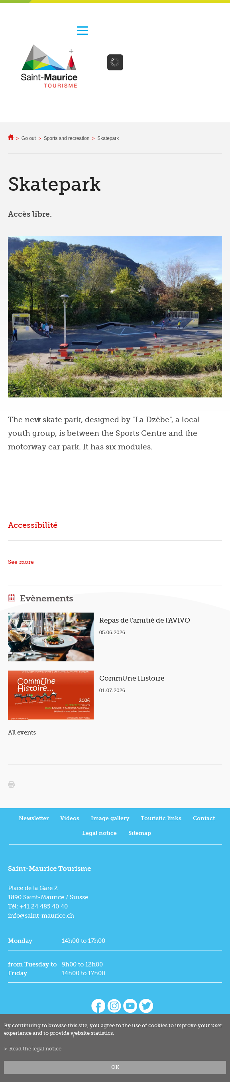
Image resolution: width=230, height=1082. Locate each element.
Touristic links (161, 818)
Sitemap (139, 833)
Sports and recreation (67, 138)
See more (21, 562)
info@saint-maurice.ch (41, 915)
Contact (204, 818)
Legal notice (99, 833)
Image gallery (110, 818)
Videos (69, 818)
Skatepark (108, 138)
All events (22, 732)
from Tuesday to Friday (32, 969)
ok (115, 1067)
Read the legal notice (35, 1049)
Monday (20, 940)
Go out (29, 138)
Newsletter (34, 818)
